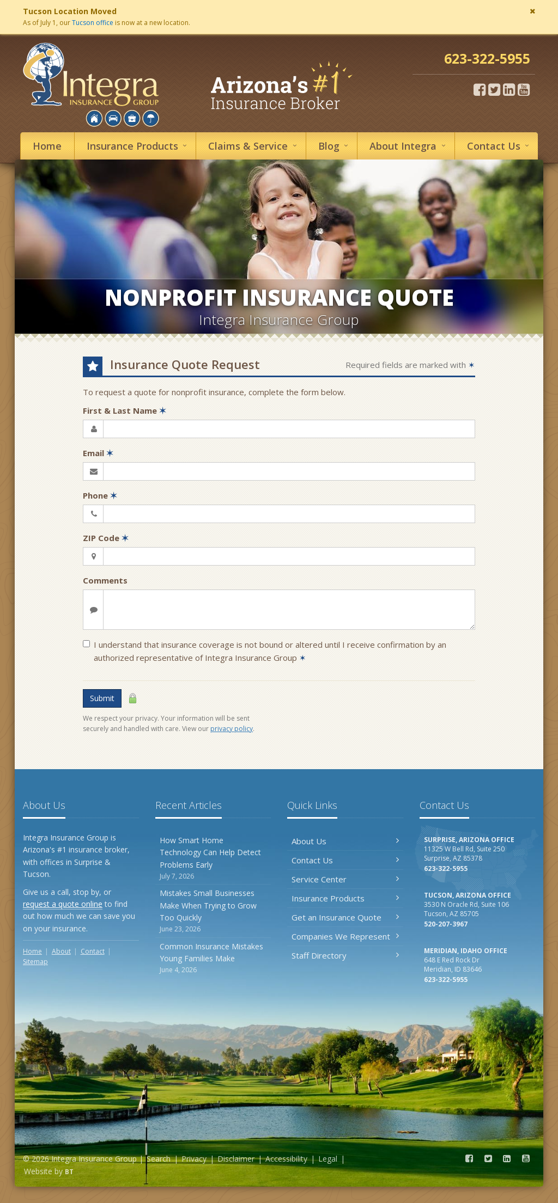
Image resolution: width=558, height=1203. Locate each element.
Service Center (345, 879)
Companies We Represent (345, 936)
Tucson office (92, 22)
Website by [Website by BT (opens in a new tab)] (49, 1171)
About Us (345, 841)
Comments (105, 580)
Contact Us (345, 860)
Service (254, 145)
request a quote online (62, 904)
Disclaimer (235, 1158)
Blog (334, 145)
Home (47, 145)
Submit (102, 698)
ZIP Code (106, 537)
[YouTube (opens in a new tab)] (524, 89)
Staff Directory (345, 955)
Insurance (138, 145)
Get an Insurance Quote (345, 917)
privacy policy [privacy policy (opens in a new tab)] (231, 728)
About (408, 145)
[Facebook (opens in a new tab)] (480, 89)
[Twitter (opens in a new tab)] (494, 89)
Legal (327, 1158)
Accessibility (286, 1158)
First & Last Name (124, 410)
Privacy (194, 1158)
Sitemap (35, 961)
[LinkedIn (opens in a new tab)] (509, 89)
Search (159, 1158)
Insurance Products (345, 898)
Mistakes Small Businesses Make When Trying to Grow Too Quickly (213, 911)
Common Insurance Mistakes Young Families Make (213, 958)
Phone (100, 495)
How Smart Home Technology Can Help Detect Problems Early (213, 858)
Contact (499, 145)
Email (98, 452)
